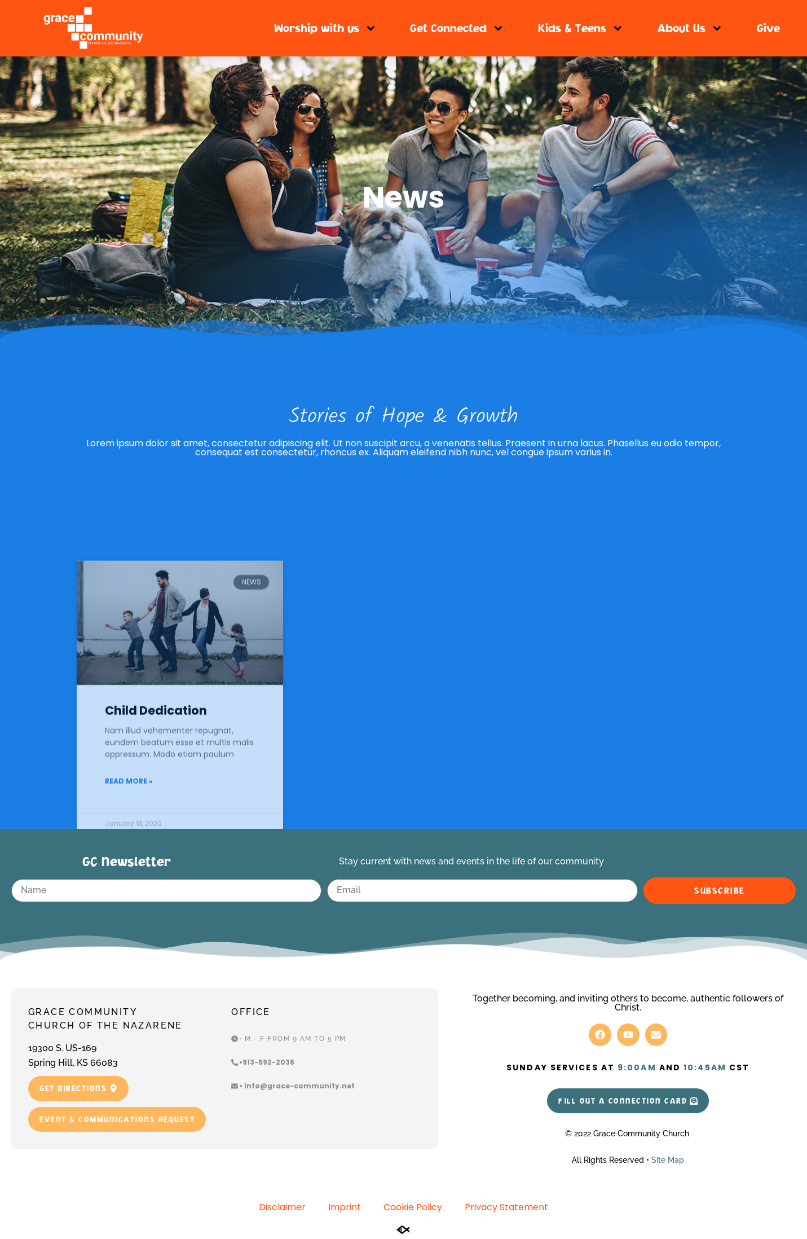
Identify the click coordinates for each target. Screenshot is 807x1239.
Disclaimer (282, 1207)
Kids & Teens (581, 28)
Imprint (344, 1207)
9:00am (637, 1067)
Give (768, 27)
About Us (690, 28)
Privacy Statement (506, 1207)
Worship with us (325, 28)
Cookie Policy (412, 1207)
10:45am (704, 1067)
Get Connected (457, 28)
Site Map (667, 1160)
